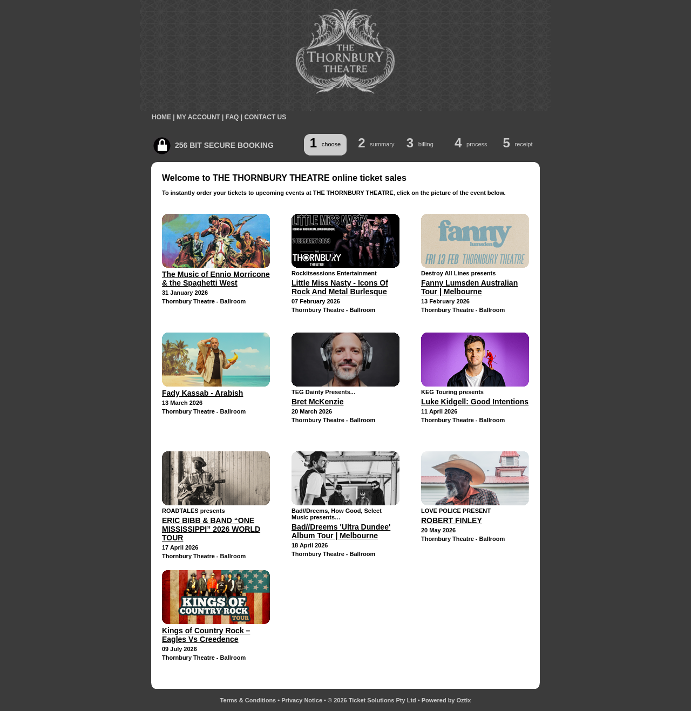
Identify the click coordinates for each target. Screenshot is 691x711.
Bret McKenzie (317, 401)
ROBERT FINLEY (451, 520)
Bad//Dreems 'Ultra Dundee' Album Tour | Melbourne (341, 531)
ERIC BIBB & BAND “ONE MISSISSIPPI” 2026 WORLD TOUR (211, 529)
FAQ (232, 117)
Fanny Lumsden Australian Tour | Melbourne (469, 287)
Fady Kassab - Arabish (202, 393)
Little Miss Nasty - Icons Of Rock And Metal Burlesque (340, 287)
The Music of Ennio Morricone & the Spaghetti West (216, 278)
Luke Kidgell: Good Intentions (475, 401)
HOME (161, 117)
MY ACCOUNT (198, 117)
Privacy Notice (301, 700)
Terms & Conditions (248, 700)
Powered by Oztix (446, 700)
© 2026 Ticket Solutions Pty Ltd (372, 700)
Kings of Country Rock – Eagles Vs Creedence (206, 635)
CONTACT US (265, 117)
